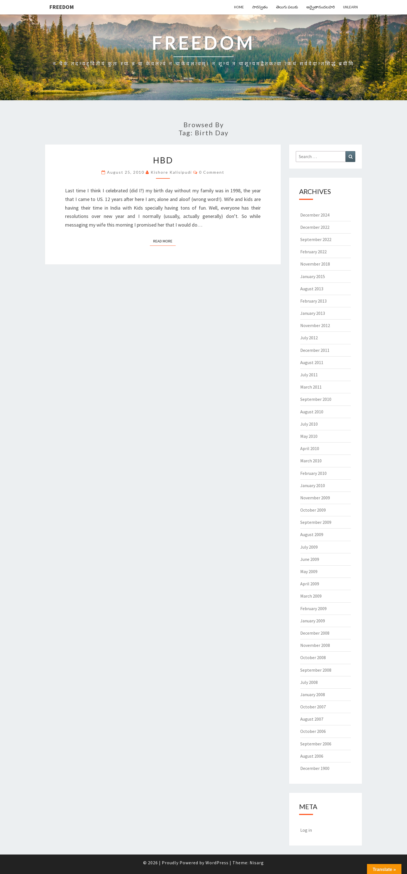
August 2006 (311, 756)
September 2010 (315, 399)
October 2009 (313, 510)
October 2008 (313, 657)
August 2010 (311, 411)
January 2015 (312, 276)
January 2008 (312, 694)
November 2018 (315, 264)
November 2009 (315, 497)
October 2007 (313, 706)
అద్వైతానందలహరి (320, 6)
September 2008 (315, 670)
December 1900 (314, 768)
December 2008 (314, 633)
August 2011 (311, 362)
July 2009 (309, 547)
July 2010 (309, 424)
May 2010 (308, 436)
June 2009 (309, 559)
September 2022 (315, 239)
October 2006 (313, 731)
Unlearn (350, 6)
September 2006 (315, 744)
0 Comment (211, 172)
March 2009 (311, 596)
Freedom (61, 6)
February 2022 (313, 251)
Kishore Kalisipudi (171, 172)
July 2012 (309, 337)
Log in (306, 830)
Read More (164, 241)
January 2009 (312, 620)
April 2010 (309, 448)
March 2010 (311, 460)
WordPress (217, 862)
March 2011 (311, 387)
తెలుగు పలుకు (287, 6)
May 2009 (308, 571)
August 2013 (311, 288)
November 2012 (315, 325)
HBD (163, 160)
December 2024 (314, 215)
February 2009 (313, 608)
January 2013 (312, 313)
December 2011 (314, 350)
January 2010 (312, 485)
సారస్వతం (260, 6)
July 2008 (309, 682)
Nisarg (257, 862)
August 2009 (311, 534)
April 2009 (309, 583)
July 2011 (309, 374)
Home (239, 6)
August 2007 (311, 719)
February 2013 (313, 301)
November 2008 (315, 645)
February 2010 (313, 473)
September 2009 (315, 522)
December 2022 (314, 227)
